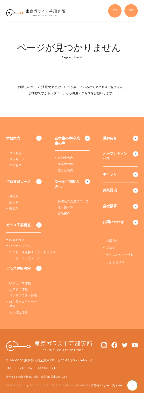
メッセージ (17, 159)
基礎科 (14, 196)
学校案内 (13, 138)
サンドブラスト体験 (23, 295)
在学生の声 (65, 158)
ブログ (110, 247)
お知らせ (112, 240)
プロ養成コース (18, 182)
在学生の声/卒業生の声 (67, 140)
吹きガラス (17, 240)
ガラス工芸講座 (18, 225)
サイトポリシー (117, 262)
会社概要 (110, 206)
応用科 (14, 202)
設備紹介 (64, 213)
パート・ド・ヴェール (24, 258)
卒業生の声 (65, 164)
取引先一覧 (65, 207)
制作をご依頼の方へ (67, 184)
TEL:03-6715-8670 (20, 368)
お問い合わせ (113, 222)
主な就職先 (65, 170)
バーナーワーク (20, 246)
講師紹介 (110, 138)
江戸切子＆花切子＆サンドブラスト (34, 252)
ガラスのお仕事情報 (120, 255)
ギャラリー (111, 174)
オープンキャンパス (115, 156)
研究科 (14, 208)
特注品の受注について (73, 201)
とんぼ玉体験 (18, 312)
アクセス (15, 165)
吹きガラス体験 (20, 283)
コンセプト (17, 153)
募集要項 (110, 190)
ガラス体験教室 (18, 268)
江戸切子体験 (18, 289)
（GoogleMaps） (81, 360)
